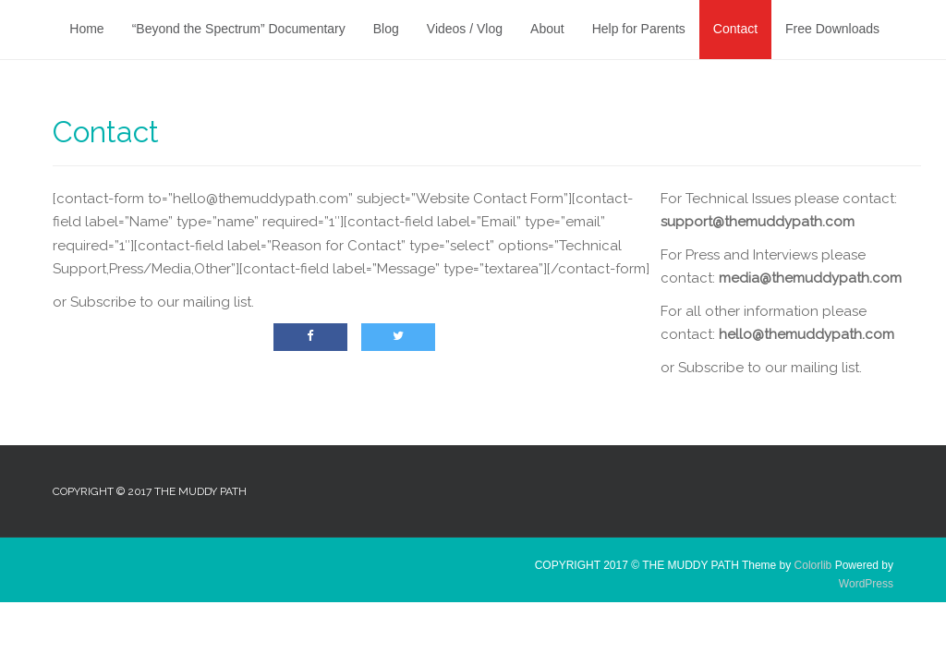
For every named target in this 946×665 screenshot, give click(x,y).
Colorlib (813, 565)
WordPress (866, 583)
